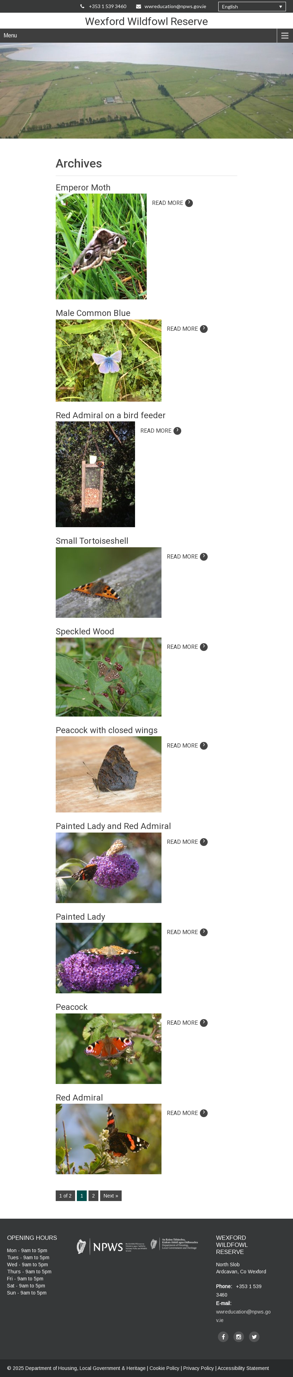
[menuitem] (252, 6)
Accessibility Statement (243, 1368)
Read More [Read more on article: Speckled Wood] (187, 647)
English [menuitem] (230, 7)
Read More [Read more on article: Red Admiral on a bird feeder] (160, 430)
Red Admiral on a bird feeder (111, 415)
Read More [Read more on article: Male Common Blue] (187, 328)
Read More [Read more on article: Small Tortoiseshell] (187, 556)
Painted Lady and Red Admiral (113, 826)
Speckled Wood (85, 631)
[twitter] (254, 1337)
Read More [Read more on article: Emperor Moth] (172, 203)
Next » (111, 1196)
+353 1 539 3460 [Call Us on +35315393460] (103, 6)
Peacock (72, 1007)
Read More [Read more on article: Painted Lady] (187, 932)
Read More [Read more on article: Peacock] (187, 1022)
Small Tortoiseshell (92, 541)
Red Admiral (79, 1098)
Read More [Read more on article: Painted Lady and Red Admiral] (187, 842)
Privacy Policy (198, 1368)
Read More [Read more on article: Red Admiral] (187, 1113)
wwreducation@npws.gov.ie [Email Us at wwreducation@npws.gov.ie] (171, 6)
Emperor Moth (83, 188)
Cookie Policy (164, 1368)
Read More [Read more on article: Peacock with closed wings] (187, 745)
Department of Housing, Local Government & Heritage (86, 1368)
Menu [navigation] (10, 35)
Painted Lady (80, 917)
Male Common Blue (93, 313)
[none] (252, 6)
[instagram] (238, 1337)
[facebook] (223, 1337)
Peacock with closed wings (107, 730)
